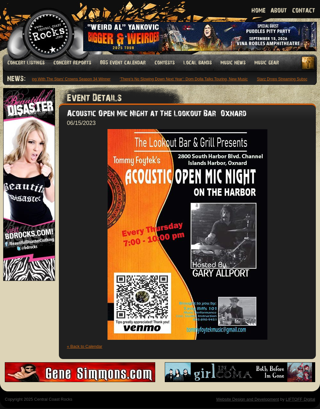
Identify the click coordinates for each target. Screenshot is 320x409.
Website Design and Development (247, 399)
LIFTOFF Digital (300, 399)
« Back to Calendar (84, 346)
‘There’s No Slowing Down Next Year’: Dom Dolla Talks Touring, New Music (184, 79)
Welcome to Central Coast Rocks (41, 27)
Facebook (308, 62)
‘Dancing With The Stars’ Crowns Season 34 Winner (66, 79)
